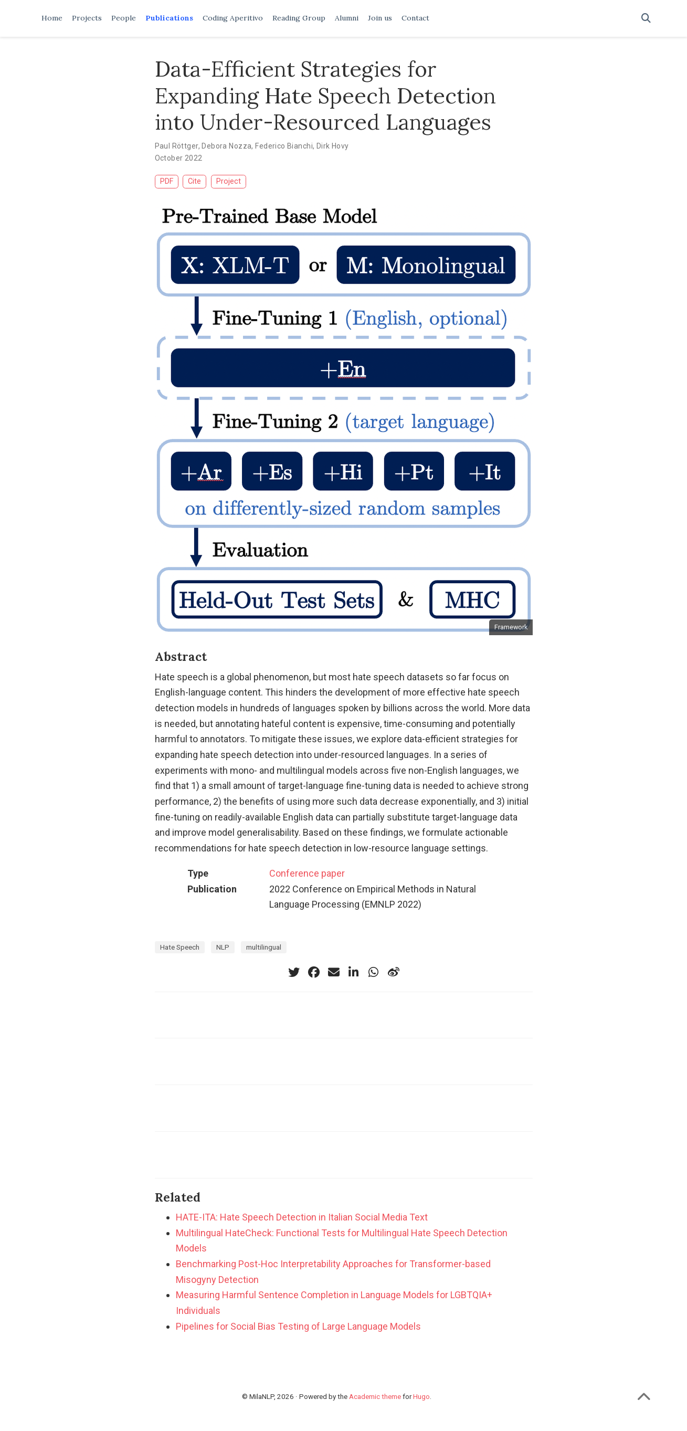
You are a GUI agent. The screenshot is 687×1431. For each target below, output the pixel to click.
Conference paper (307, 873)
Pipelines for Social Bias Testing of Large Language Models (298, 1326)
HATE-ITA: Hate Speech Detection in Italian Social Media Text (302, 1217)
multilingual (263, 947)
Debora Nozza (226, 146)
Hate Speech (179, 947)
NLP (222, 947)
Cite (194, 181)
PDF (166, 181)
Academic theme (375, 1396)
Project (228, 181)
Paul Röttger (176, 146)
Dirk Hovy (332, 146)
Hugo (421, 1396)
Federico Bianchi (284, 146)
